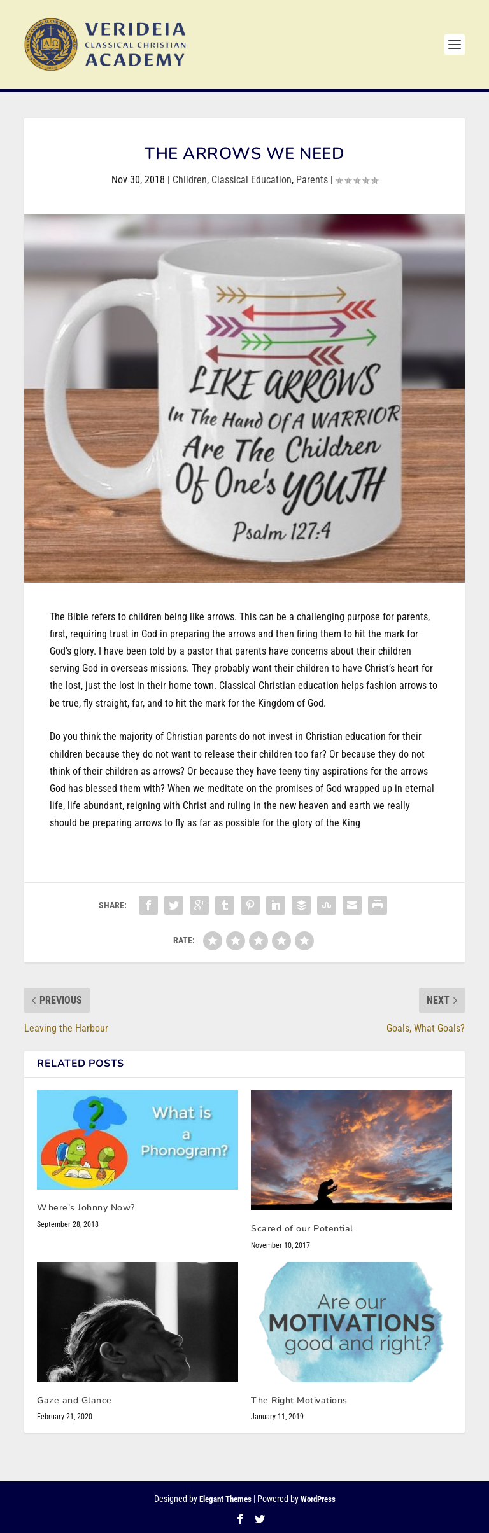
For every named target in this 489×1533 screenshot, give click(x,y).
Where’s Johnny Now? (86, 1208)
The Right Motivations (299, 1400)
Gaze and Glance (74, 1400)
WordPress (318, 1499)
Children (190, 180)
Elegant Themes (225, 1499)
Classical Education (251, 180)
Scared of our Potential (302, 1229)
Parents (312, 180)
